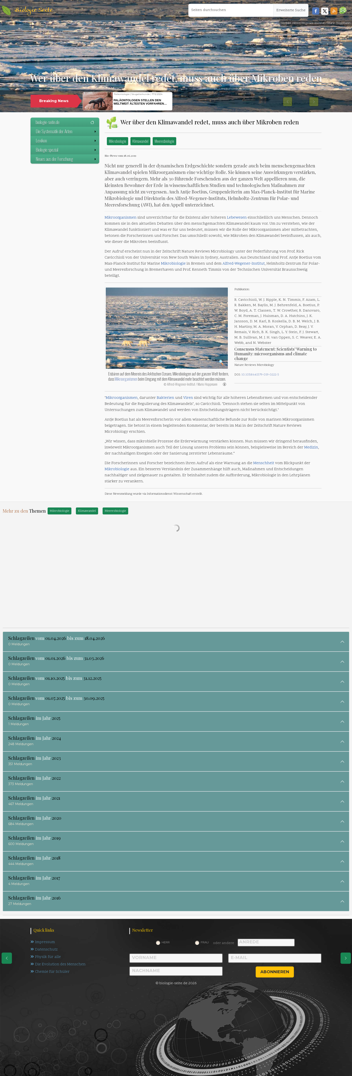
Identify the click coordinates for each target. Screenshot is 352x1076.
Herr (166, 942)
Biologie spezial (66, 149)
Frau (205, 942)
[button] (343, 10)
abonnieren (274, 971)
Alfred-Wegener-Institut (243, 263)
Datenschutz (44, 949)
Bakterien (165, 398)
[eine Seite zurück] (7, 958)
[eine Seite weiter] (346, 958)
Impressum (43, 942)
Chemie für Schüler (50, 972)
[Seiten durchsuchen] (231, 10)
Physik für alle (46, 957)
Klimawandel (140, 141)
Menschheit (263, 463)
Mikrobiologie (117, 141)
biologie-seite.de (65, 122)
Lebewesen (237, 217)
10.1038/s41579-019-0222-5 (260, 375)
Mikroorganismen (120, 217)
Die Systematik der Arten (66, 131)
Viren (188, 398)
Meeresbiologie (164, 141)
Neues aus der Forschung (66, 159)
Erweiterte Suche (291, 10)
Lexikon (66, 140)
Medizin (311, 447)
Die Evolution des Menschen (58, 964)
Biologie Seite (33, 10)
